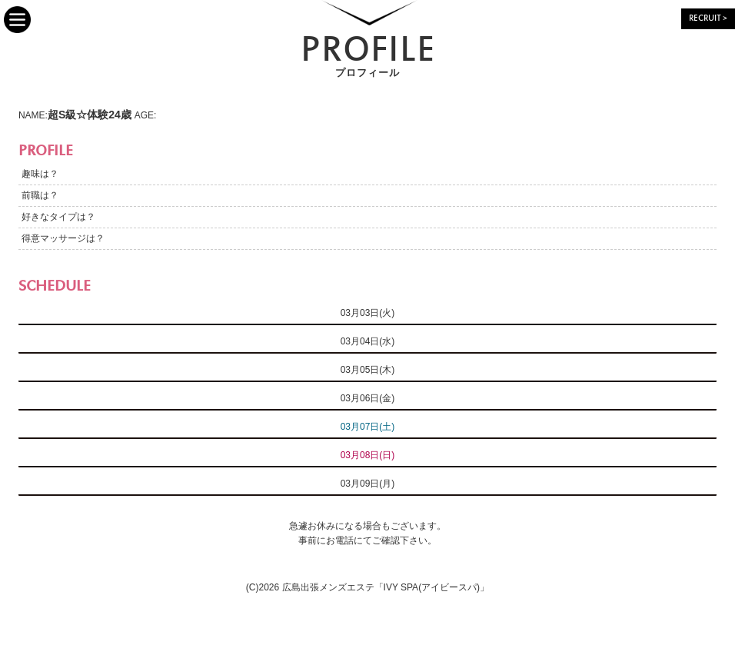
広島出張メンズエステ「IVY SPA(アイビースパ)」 (386, 587)
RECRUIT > (708, 19)
